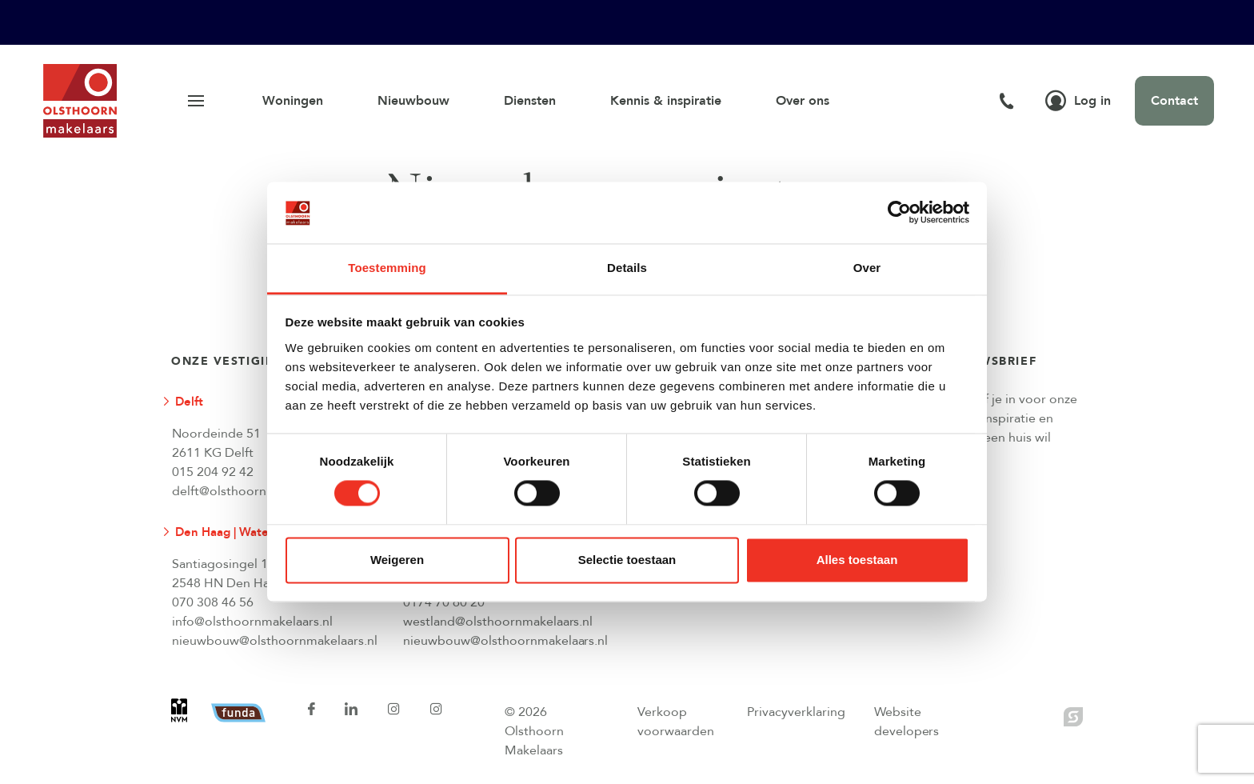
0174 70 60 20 (444, 602)
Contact (1174, 101)
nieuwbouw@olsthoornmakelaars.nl (274, 641)
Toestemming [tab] (387, 267)
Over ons (802, 101)
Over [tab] (867, 267)
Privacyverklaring (796, 712)
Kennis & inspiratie (665, 101)
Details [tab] (627, 267)
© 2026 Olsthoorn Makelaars (534, 731)
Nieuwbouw (413, 101)
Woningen (292, 101)
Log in (1078, 100)
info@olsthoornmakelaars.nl (252, 621)
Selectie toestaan (627, 559)
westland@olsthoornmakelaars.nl (498, 621)
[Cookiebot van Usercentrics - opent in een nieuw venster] (899, 213)
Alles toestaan (857, 559)
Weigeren (397, 559)
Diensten (530, 101)
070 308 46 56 (213, 602)
